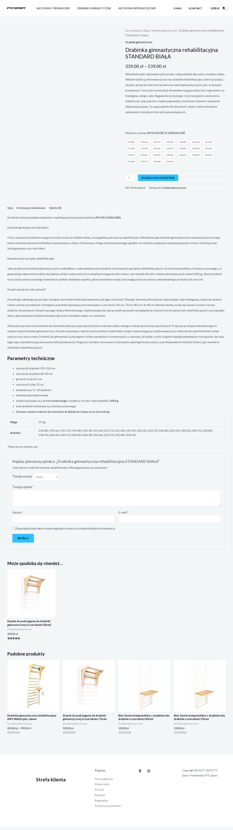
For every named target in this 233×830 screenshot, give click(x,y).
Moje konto (102, 787)
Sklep (148, 30)
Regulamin (101, 804)
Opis (10, 208)
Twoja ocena (22, 477)
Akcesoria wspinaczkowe (132, 8)
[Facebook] (140, 774)
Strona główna (134, 30)
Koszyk (99, 793)
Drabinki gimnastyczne (91, 8)
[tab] (10, 208)
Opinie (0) (58, 208)
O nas (181, 8)
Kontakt (196, 8)
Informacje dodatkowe (32, 208)
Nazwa (17, 513)
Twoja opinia (23, 488)
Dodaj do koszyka (158, 178)
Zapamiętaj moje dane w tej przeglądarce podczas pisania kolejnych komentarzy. (65, 530)
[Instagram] (147, 774)
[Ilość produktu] (130, 178)
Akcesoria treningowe (52, 8)
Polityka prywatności (108, 809)
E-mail (123, 513)
